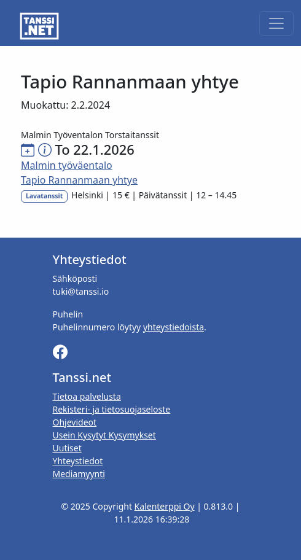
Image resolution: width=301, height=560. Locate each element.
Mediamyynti (79, 474)
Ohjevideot (75, 422)
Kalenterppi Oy (165, 506)
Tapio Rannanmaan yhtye (79, 180)
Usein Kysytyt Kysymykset (104, 435)
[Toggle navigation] (276, 23)
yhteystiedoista (173, 327)
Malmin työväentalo (66, 165)
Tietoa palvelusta (87, 396)
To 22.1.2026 (94, 149)
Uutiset (67, 448)
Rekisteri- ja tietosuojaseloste (112, 409)
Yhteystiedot (78, 461)
